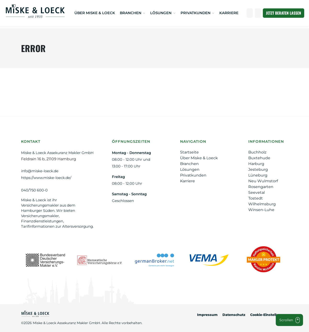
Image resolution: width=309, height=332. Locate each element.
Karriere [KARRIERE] (228, 13)
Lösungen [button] (161, 13)
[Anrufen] (250, 13)
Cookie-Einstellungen (269, 315)
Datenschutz (233, 315)
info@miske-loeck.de (39, 171)
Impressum (207, 315)
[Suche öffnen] (258, 13)
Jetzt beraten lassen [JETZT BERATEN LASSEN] (283, 13)
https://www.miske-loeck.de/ (46, 177)
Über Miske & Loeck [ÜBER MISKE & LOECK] (94, 13)
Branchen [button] (131, 13)
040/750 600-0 (34, 190)
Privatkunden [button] (196, 13)
